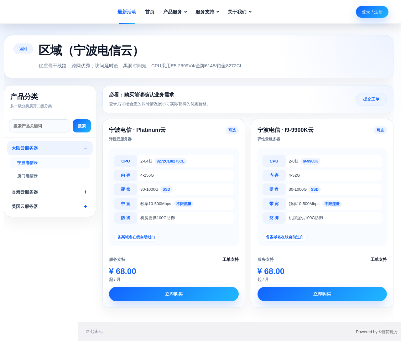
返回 (23, 48)
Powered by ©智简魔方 (377, 331)
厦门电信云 (27, 175)
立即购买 (174, 294)
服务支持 (207, 11)
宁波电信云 (27, 162)
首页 (149, 11)
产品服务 (175, 11)
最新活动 (126, 11)
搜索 (82, 126)
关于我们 (240, 11)
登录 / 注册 (372, 11)
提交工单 (371, 99)
